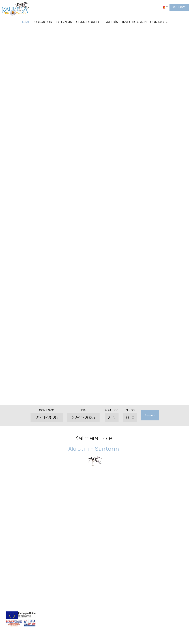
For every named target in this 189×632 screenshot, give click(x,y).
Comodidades (88, 22)
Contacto (159, 22)
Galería (111, 22)
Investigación (134, 22)
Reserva (179, 7)
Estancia (64, 22)
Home (25, 22)
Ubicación (43, 22)
